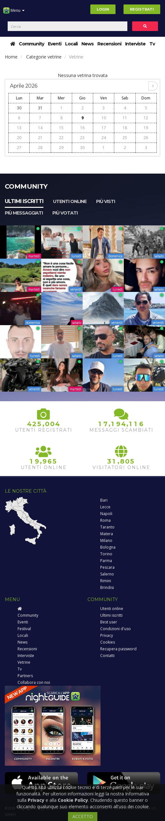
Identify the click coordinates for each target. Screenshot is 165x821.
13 (19, 127)
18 (125, 127)
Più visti (105, 201)
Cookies (107, 642)
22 (61, 137)
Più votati (65, 213)
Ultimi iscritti (24, 201)
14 (40, 127)
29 (61, 147)
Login (103, 9)
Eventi (54, 44)
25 (125, 137)
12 (146, 118)
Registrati (142, 9)
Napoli (106, 513)
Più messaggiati (24, 213)
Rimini (105, 580)
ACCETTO (82, 816)
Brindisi (107, 587)
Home (11, 57)
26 (146, 137)
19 (146, 127)
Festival (24, 628)
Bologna (108, 547)
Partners (25, 675)
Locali (71, 44)
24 (103, 137)
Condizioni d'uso (115, 628)
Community (31, 44)
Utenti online (69, 201)
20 (19, 137)
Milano (106, 540)
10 (103, 118)
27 (19, 147)
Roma (105, 520)
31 (40, 108)
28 (40, 147)
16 (82, 127)
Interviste (135, 44)
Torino (106, 554)
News (87, 44)
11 (125, 118)
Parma (106, 560)
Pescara (107, 567)
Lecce (105, 507)
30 (19, 108)
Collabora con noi (34, 682)
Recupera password (118, 649)
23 (82, 137)
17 (103, 127)
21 (40, 137)
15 (61, 127)
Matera (106, 533)
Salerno (107, 574)
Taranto (107, 527)
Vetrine (24, 662)
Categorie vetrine (44, 57)
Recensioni (109, 44)
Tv (152, 44)
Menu (14, 12)
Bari (104, 500)
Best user (108, 622)
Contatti (107, 655)
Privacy (106, 635)
